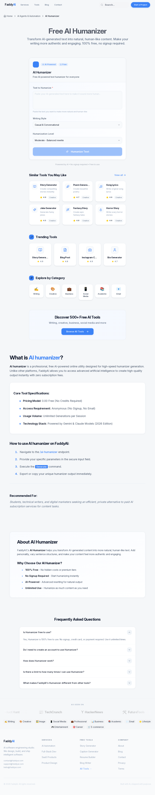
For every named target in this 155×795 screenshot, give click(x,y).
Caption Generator (89, 751)
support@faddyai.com (14, 764)
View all (120, 175)
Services (25, 4)
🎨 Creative (25, 721)
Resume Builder (88, 757)
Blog (47, 4)
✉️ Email (130, 721)
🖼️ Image (40, 721)
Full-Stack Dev (49, 751)
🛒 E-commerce (96, 727)
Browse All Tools (77, 331)
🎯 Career (78, 727)
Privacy (121, 763)
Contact (58, 4)
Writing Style (39, 118)
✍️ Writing (10, 721)
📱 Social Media (58, 721)
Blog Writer (85, 763)
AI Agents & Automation (28, 16)
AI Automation (48, 745)
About (121, 745)
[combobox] (77, 125)
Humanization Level (43, 133)
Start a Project (140, 4)
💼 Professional (79, 721)
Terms (121, 768)
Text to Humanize (43, 87)
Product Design (49, 763)
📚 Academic (114, 721)
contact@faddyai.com (13, 760)
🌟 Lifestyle (145, 721)
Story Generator (88, 745)
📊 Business (97, 721)
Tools (36, 4)
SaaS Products (49, 757)
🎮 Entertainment (59, 727)
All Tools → (86, 768)
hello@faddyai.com (12, 767)
